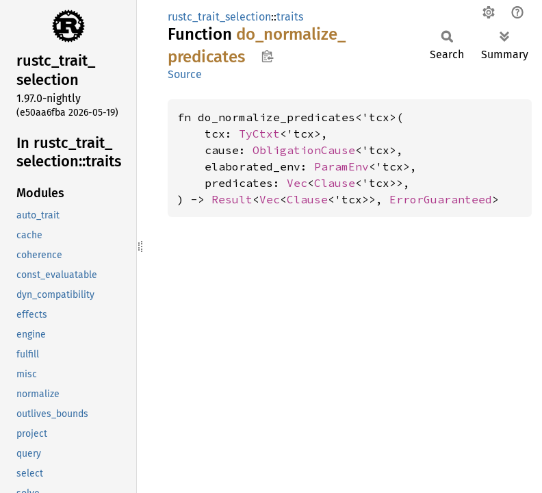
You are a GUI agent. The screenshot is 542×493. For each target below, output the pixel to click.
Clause (334, 183)
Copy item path (267, 56)
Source (185, 74)
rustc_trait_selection (219, 16)
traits (289, 16)
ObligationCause (304, 150)
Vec (297, 183)
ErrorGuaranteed (440, 199)
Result (232, 199)
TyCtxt (259, 133)
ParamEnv (341, 166)
